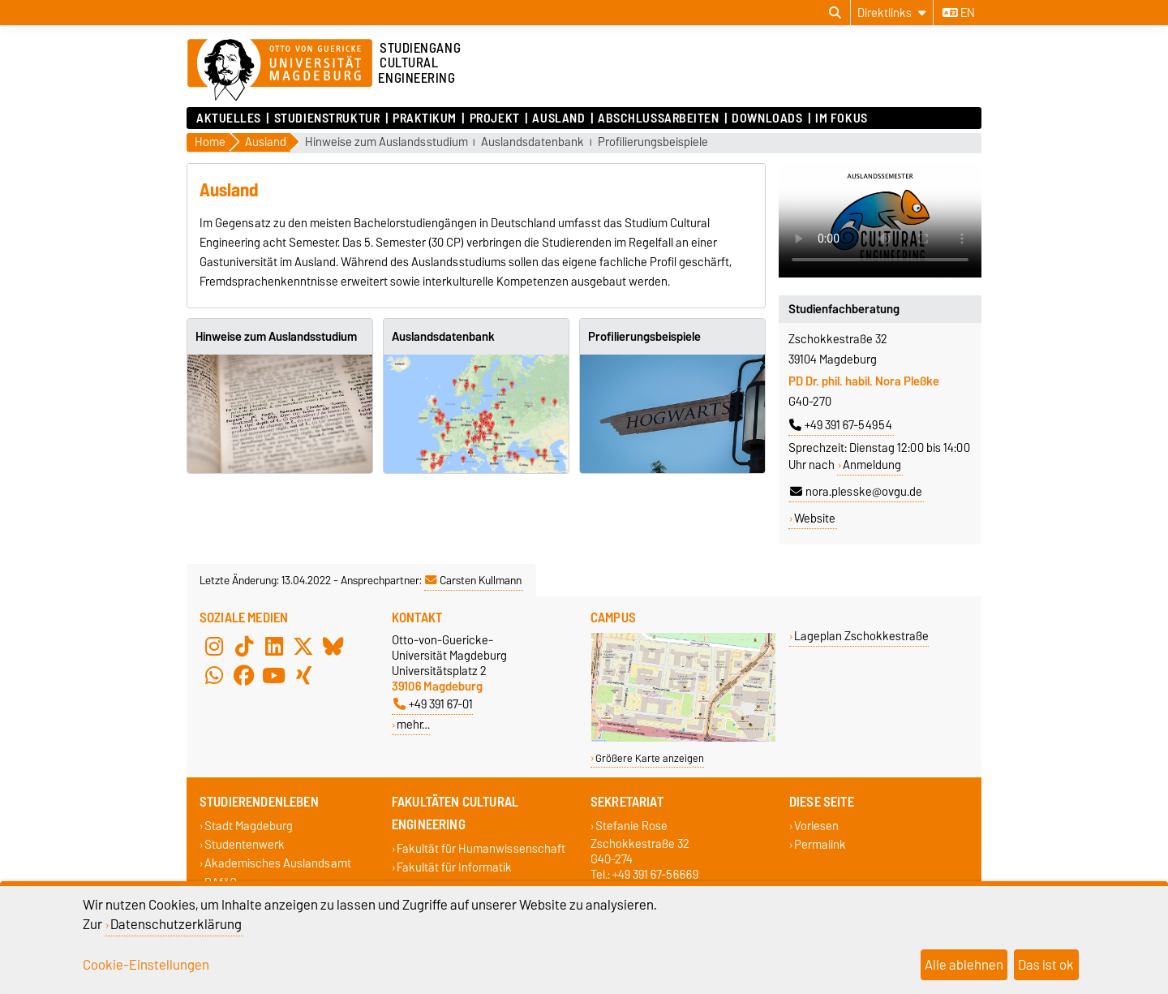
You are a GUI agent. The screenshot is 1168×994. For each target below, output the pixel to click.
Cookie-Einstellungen (146, 964)
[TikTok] (244, 646)
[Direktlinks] (892, 12)
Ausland (558, 118)
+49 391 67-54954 (840, 425)
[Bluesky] (333, 646)
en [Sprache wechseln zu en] (959, 13)
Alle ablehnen (964, 964)
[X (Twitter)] (303, 646)
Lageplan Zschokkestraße (861, 636)
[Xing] (303, 676)
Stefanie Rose (631, 825)
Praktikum (425, 118)
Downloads (767, 118)
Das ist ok (1046, 964)
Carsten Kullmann (473, 580)
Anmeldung (872, 465)
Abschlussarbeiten (658, 118)
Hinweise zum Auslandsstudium (386, 142)
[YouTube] (274, 676)
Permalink (820, 845)
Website (814, 518)
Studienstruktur (327, 118)
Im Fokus (841, 118)
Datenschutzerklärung (176, 924)
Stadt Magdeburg (248, 825)
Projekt (495, 118)
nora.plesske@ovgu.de (856, 491)
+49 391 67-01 (433, 704)
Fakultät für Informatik (454, 867)
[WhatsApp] (214, 676)
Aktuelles (228, 118)
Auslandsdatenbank (532, 142)
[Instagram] (214, 646)
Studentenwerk (244, 845)
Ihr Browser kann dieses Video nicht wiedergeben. (880, 220)
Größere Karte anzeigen (649, 758)
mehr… (413, 724)
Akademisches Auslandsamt (277, 863)
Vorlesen (816, 825)
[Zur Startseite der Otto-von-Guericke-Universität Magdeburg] (280, 70)
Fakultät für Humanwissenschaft (481, 848)
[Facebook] (244, 676)
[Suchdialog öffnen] (835, 13)
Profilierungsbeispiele (653, 142)
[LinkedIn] (274, 646)
